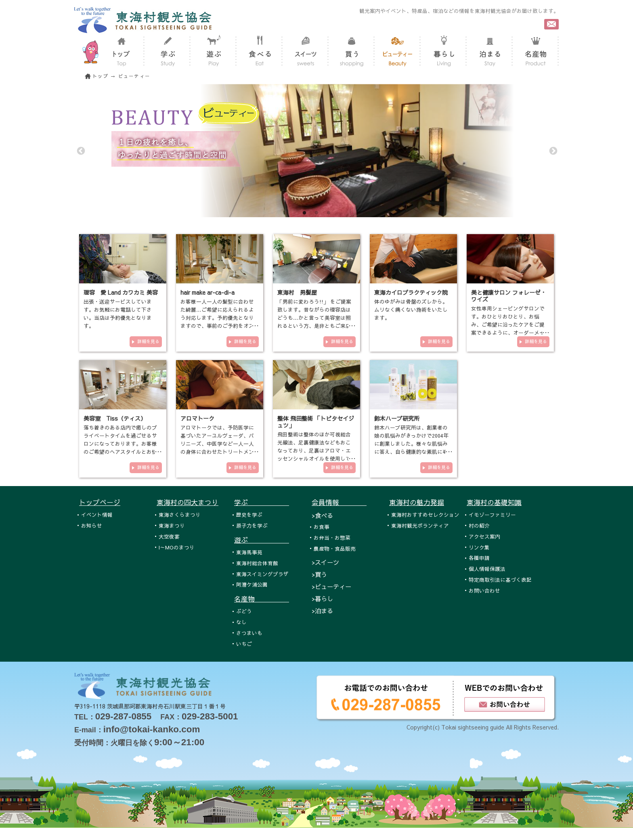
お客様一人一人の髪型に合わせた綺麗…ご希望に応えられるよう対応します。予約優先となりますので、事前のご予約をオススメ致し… (217, 317)
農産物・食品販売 (335, 548)
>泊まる (322, 610)
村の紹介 (479, 525)
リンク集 (479, 547)
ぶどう (244, 611)
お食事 (321, 526)
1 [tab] (304, 213)
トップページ (99, 502)
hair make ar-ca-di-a (207, 292)
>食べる (322, 515)
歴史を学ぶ (249, 514)
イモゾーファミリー (492, 514)
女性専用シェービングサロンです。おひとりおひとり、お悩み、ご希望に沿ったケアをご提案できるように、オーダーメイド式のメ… (508, 324)
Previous (80, 151)
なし (241, 621)
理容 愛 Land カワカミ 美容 (121, 292)
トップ (100, 76)
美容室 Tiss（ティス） (115, 418)
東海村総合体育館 (257, 563)
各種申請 (479, 557)
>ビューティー (331, 586)
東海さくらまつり (180, 514)
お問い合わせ (484, 590)
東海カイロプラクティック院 (411, 292)
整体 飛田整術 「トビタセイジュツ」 (315, 421)
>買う (319, 574)
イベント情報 (97, 514)
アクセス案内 (484, 536)
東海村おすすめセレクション (425, 514)
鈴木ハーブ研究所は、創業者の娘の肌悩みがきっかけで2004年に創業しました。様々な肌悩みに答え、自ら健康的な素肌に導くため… (411, 443)
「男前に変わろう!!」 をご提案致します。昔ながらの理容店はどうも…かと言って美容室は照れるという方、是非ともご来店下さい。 (314, 317)
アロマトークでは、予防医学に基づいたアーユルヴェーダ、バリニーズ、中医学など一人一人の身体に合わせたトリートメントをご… (217, 443)
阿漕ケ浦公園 (252, 584)
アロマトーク (197, 418)
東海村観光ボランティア (420, 525)
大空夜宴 (169, 536)
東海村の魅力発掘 (416, 502)
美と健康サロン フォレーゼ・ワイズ (508, 295)
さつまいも (249, 632)
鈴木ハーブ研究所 (396, 418)
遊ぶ (261, 540)
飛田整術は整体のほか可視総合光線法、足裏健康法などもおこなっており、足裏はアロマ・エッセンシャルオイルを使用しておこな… (314, 450)
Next (553, 151)
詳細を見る (148, 341)
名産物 (261, 599)
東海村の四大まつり (187, 502)
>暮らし (322, 598)
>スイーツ (325, 562)
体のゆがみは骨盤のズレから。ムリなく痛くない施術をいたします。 (411, 309)
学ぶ (261, 502)
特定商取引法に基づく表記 (500, 579)
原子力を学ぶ (252, 525)
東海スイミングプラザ (262, 573)
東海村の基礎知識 (494, 502)
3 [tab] (329, 213)
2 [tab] (316, 213)
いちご (244, 643)
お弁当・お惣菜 (332, 537)
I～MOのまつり (177, 547)
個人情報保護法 (487, 568)
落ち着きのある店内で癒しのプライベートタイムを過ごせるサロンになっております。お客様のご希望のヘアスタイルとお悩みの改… (120, 443)
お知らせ (91, 525)
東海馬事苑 (249, 552)
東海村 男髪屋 (297, 292)
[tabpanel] (316, 150)
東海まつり (172, 525)
